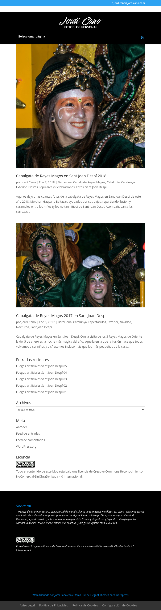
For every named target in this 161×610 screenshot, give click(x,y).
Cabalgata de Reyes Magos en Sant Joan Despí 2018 (61, 175)
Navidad (125, 322)
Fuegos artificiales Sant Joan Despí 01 (41, 392)
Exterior (21, 187)
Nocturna (22, 327)
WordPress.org (26, 446)
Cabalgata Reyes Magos (89, 182)
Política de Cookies (85, 605)
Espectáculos (97, 322)
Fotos (80, 187)
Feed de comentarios (30, 440)
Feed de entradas (28, 433)
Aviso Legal (27, 605)
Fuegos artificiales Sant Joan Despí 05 (41, 366)
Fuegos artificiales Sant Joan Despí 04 (41, 372)
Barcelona (64, 182)
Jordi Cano (29, 182)
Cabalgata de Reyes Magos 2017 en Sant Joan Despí (61, 315)
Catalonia (113, 182)
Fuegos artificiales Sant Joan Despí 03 (41, 379)
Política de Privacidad (53, 605)
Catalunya (128, 182)
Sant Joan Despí (96, 187)
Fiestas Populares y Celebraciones (51, 187)
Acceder (21, 427)
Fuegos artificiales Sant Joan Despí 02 (41, 385)
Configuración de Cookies (119, 605)
